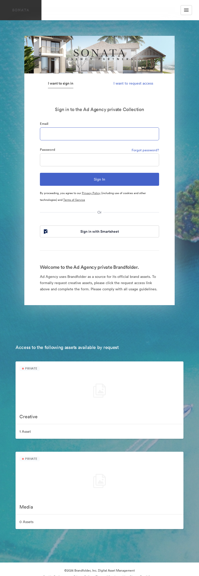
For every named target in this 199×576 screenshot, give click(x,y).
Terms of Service (74, 200)
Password (47, 149)
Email (44, 123)
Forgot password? (145, 150)
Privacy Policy (91, 193)
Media (26, 507)
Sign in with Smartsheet (81, 231)
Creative (28, 417)
